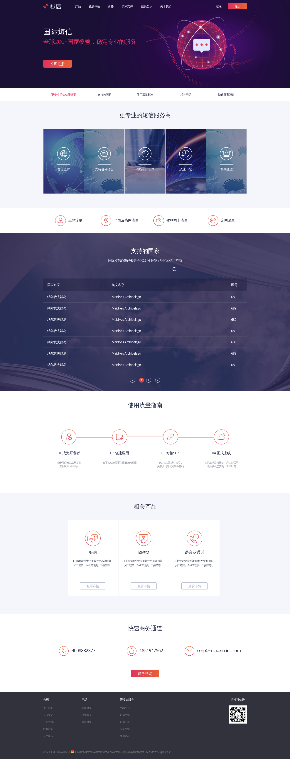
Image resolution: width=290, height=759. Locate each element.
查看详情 (93, 586)
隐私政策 (166, 752)
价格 (111, 6)
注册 (237, 6)
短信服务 (86, 708)
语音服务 (86, 722)
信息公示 (146, 6)
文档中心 (124, 708)
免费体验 (94, 6)
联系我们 (48, 729)
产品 (78, 6)
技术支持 (127, 6)
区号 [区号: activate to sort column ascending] (234, 285)
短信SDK (124, 722)
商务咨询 (145, 673)
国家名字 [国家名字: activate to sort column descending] (53, 285)
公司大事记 (49, 722)
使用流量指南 (145, 95)
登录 (219, 6)
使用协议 (124, 736)
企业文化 (48, 715)
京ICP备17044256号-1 (112, 752)
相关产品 (185, 95)
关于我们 (165, 6)
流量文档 (124, 729)
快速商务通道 (226, 95)
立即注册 (57, 63)
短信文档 (124, 715)
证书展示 (48, 736)
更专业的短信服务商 (63, 95)
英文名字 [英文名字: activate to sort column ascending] (118, 285)
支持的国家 (104, 95)
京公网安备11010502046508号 (86, 752)
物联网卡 (86, 715)
